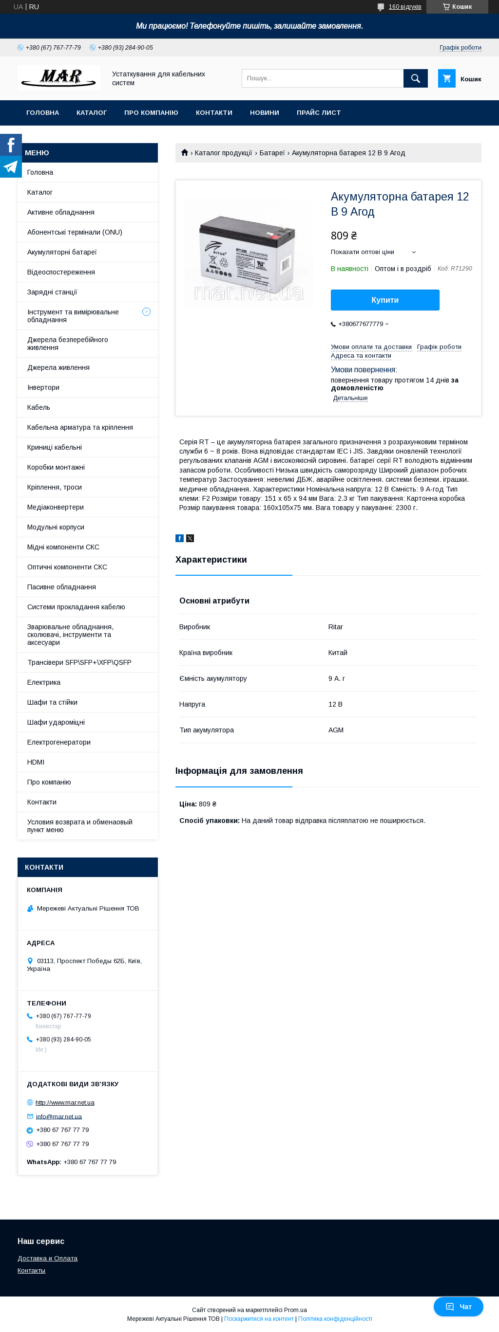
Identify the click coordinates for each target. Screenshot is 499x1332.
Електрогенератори (59, 742)
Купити (385, 300)
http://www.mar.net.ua (65, 1102)
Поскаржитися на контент (259, 1318)
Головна (42, 112)
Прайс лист (319, 112)
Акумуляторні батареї (62, 252)
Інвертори (43, 387)
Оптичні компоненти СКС (67, 567)
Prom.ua (295, 1310)
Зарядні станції (52, 292)
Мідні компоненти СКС (63, 547)
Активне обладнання (61, 212)
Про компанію (151, 112)
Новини (264, 112)
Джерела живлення (58, 367)
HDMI (35, 762)
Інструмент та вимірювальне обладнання (73, 316)
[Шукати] (415, 78)
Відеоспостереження (61, 272)
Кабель (38, 407)
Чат (458, 1306)
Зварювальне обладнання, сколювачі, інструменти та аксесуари (70, 634)
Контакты (31, 1270)
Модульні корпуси (55, 527)
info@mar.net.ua (59, 1116)
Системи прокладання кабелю (76, 607)
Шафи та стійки (52, 702)
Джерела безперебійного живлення (67, 343)
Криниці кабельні (54, 447)
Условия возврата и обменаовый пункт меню (80, 826)
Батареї (272, 153)
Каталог (92, 112)
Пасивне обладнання (61, 587)
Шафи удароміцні (56, 722)
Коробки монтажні (56, 467)
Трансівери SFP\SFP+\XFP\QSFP (79, 662)
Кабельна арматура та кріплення (80, 427)
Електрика (43, 682)
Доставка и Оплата (47, 1258)
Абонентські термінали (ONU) (74, 232)
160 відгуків (405, 6)
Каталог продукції (223, 153)
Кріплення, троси (54, 487)
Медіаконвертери (55, 507)
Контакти (214, 112)
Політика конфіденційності (335, 1318)
